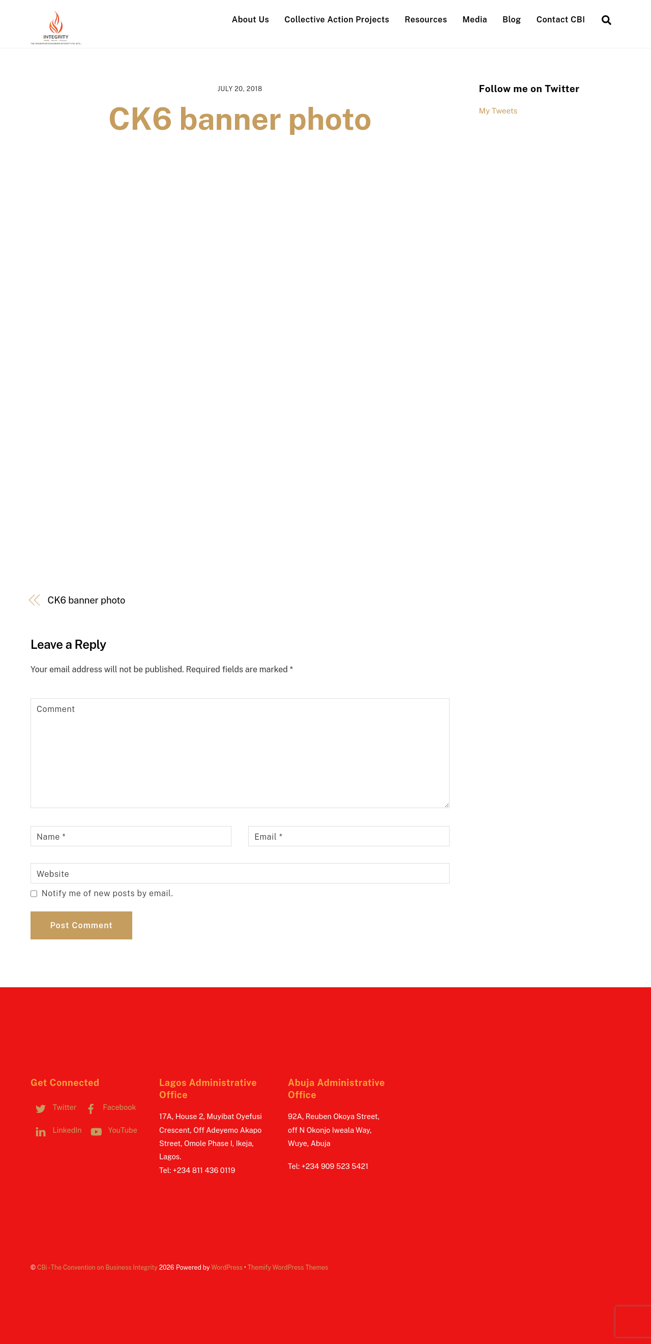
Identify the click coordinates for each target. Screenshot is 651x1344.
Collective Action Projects (336, 19)
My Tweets (498, 110)
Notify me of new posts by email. (107, 893)
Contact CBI (561, 19)
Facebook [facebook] (108, 1107)
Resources (426, 19)
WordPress (227, 1267)
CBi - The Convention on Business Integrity (97, 1267)
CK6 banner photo (240, 119)
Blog (511, 19)
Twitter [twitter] (53, 1107)
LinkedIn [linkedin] (56, 1130)
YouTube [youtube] (111, 1130)
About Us (250, 19)
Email (268, 837)
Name (51, 837)
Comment (56, 709)
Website (53, 874)
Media (474, 19)
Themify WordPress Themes (288, 1267)
